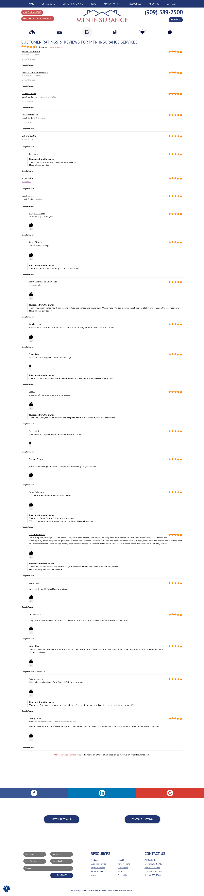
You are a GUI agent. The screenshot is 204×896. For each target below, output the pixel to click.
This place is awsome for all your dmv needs (50, 525)
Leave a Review (56, 77)
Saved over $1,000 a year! (41, 246)
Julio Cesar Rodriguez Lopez (35, 102)
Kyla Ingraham (35, 354)
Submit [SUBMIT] (62, 875)
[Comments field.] (48, 868)
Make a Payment (32, 12)
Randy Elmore (35, 272)
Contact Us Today (142, 819)
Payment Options (98, 867)
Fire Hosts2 (34, 461)
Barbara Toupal (36, 489)
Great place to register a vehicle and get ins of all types (55, 464)
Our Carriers (123, 867)
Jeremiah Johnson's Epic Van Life (44, 311)
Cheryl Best (34, 384)
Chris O (32, 421)
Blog (120, 871)
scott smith (27, 208)
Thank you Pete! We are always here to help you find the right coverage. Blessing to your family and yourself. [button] (106, 733)
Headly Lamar (35, 748)
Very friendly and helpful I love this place (48, 618)
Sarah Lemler (28, 225)
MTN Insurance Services (65, 784)
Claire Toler (34, 612)
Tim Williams (35, 644)
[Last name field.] (61, 854)
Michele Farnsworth (31, 81)
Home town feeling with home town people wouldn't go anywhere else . (63, 496)
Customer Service (98, 864)
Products (94, 860)
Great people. (35, 315)
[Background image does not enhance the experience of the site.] (22, 76)
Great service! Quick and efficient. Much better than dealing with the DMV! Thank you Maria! (71, 357)
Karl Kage (33, 183)
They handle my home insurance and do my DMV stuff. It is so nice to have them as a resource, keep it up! (78, 650)
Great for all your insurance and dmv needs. (49, 424)
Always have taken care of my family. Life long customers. (56, 712)
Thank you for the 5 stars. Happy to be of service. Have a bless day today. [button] (106, 191)
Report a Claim (97, 871)
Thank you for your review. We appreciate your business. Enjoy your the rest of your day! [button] (106, 407)
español (176, 19)
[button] (31, 256)
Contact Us (122, 875)
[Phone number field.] (61, 861)
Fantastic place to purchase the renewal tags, (50, 387)
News (93, 875)
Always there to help (39, 275)
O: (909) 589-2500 (152, 875)
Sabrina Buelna (29, 165)
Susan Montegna (30, 144)
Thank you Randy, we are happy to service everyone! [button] (106, 297)
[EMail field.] (34, 861)
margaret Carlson (37, 243)
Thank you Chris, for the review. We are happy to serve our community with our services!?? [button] (106, 446)
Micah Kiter (34, 675)
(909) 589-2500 (164, 12)
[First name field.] (34, 854)
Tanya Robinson (36, 522)
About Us (122, 860)
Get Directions (61, 819)
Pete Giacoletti (36, 708)
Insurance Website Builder (121, 890)
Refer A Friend (124, 864)
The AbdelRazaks (37, 564)
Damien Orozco (29, 123)
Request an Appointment (38, 18)
